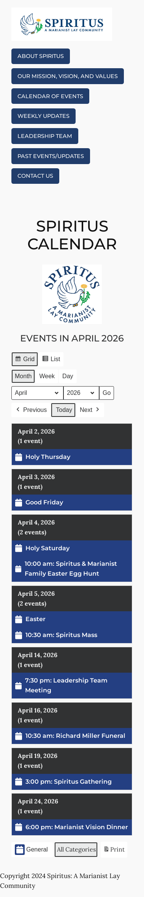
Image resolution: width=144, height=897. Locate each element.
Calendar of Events (50, 96)
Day (67, 376)
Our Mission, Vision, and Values (67, 76)
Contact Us (35, 175)
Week (47, 376)
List (51, 360)
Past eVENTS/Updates (50, 156)
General (31, 849)
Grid (24, 360)
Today (64, 409)
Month (23, 376)
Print (114, 851)
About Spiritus (40, 56)
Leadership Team (44, 136)
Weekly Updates (43, 116)
